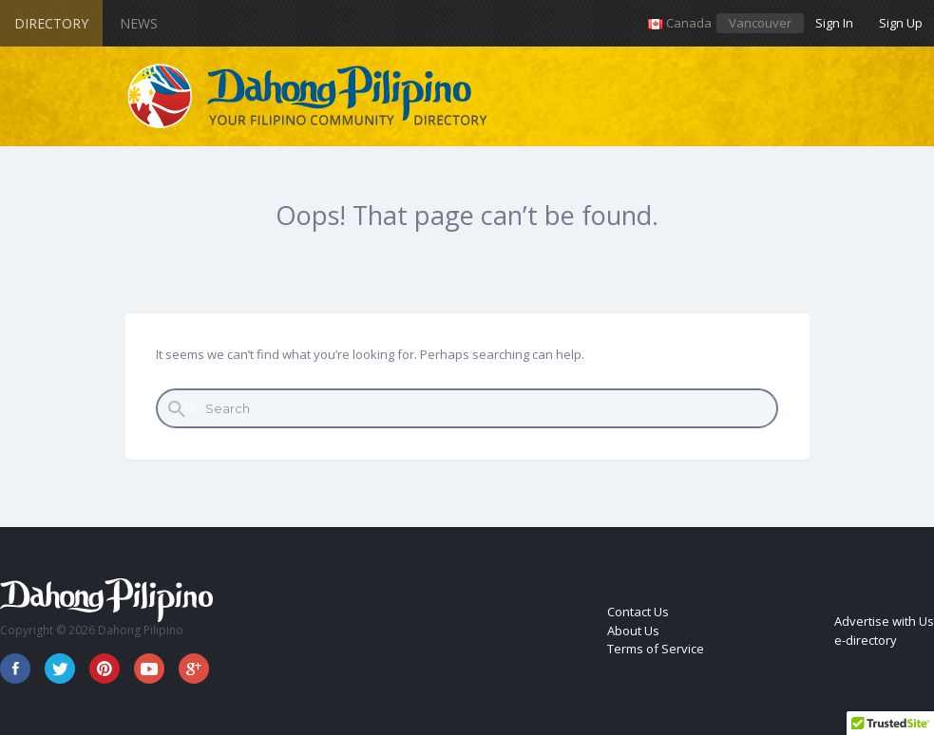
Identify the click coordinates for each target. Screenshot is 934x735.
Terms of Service (655, 648)
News (139, 23)
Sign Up (901, 22)
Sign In (834, 22)
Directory (51, 23)
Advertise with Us (884, 621)
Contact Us (638, 611)
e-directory (865, 640)
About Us (633, 630)
